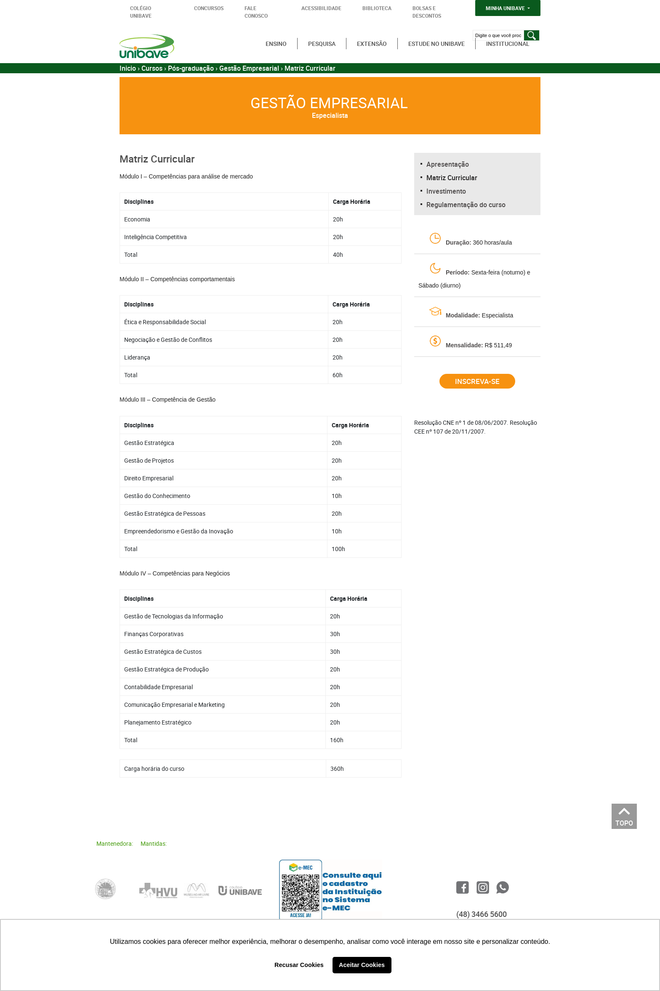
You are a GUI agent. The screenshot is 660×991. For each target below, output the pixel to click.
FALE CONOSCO (256, 12)
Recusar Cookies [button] (299, 965)
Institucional (508, 44)
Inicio (128, 68)
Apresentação (447, 164)
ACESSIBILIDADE (321, 8)
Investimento (446, 191)
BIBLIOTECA (376, 8)
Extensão (372, 44)
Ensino (276, 44)
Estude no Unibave (436, 44)
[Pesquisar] (532, 35)
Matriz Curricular (451, 177)
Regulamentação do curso (466, 204)
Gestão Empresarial (249, 68)
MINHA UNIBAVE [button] (506, 8)
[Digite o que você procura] (498, 35)
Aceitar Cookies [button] (362, 965)
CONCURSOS (209, 8)
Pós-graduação (191, 68)
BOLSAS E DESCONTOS (426, 12)
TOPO (624, 820)
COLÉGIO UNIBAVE (141, 12)
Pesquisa (321, 44)
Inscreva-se (477, 381)
